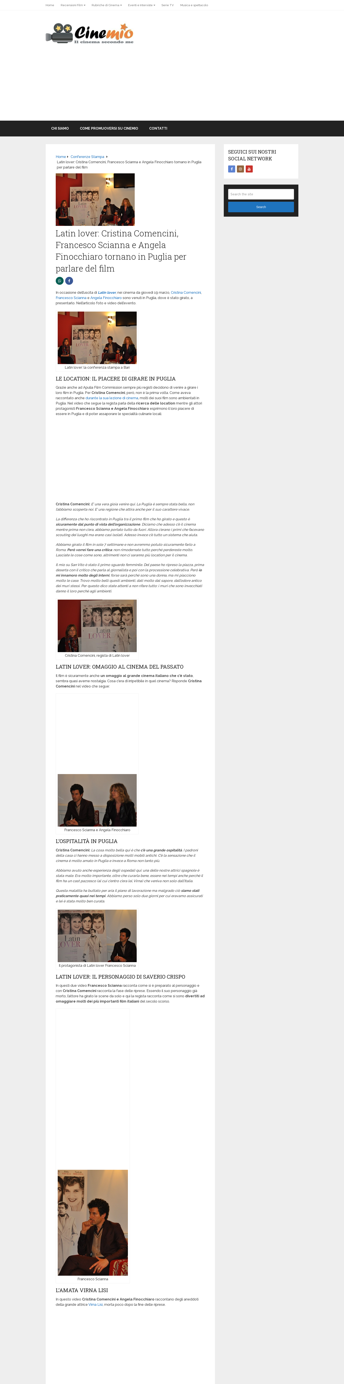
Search (261, 207)
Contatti (158, 128)
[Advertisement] (172, 87)
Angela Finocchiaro (106, 298)
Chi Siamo (60, 128)
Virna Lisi (95, 1304)
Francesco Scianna (71, 298)
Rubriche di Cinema (105, 5)
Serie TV (167, 5)
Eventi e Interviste (140, 5)
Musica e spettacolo (194, 5)
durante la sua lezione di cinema (112, 398)
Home (50, 5)
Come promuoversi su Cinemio (109, 128)
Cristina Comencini (186, 292)
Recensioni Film (72, 5)
